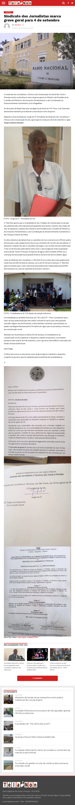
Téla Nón (17, 25)
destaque (22, 637)
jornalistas (32, 637)
